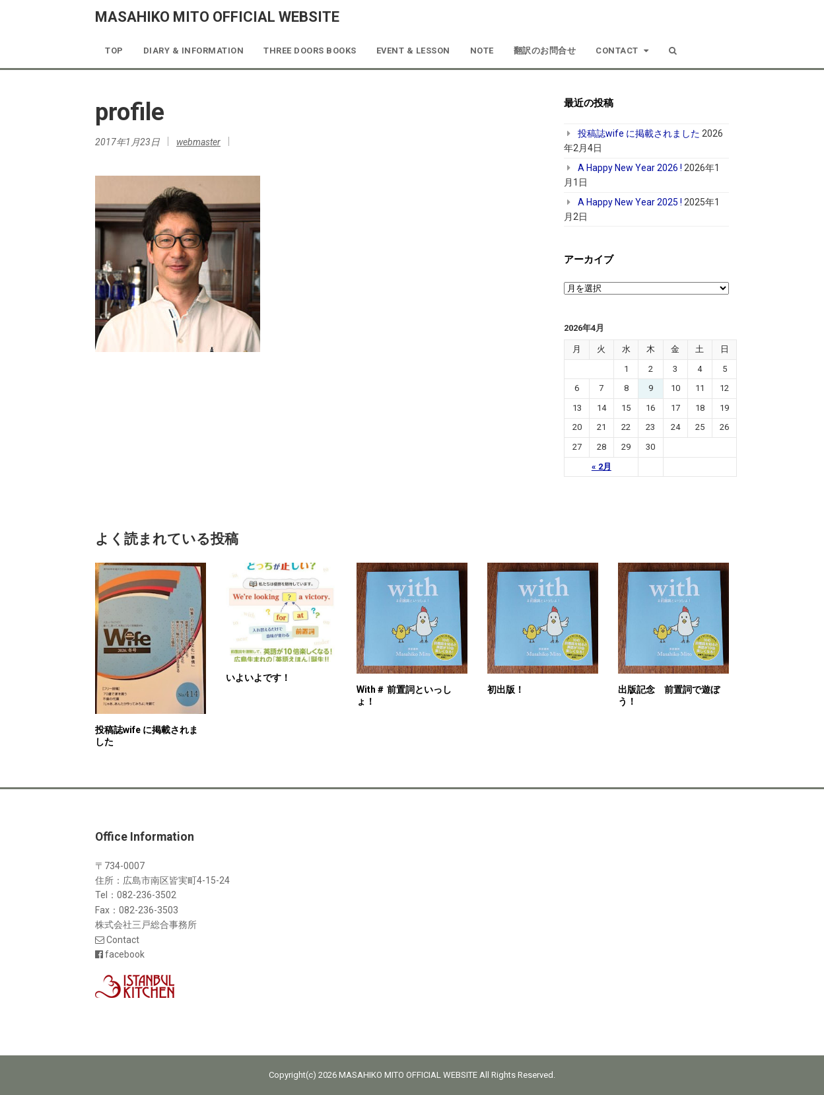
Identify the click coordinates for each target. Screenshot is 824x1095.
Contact (622, 50)
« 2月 (601, 467)
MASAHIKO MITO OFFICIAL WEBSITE (217, 17)
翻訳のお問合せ (545, 50)
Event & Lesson (413, 50)
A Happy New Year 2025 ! (630, 202)
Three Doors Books (310, 50)
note (482, 50)
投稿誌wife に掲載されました (639, 133)
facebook (120, 954)
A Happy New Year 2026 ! (630, 167)
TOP (114, 50)
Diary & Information (193, 50)
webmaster (198, 142)
